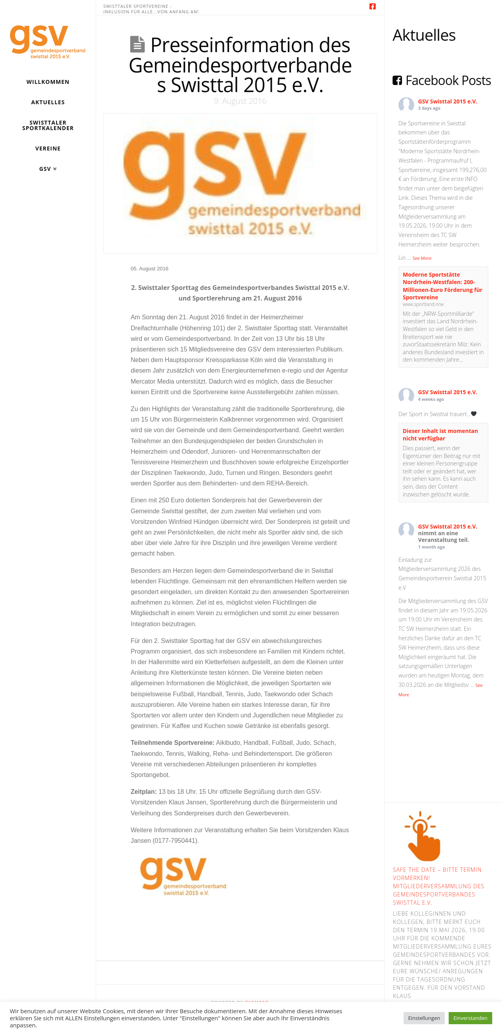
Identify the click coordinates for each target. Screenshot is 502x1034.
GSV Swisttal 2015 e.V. (447, 101)
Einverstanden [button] (470, 1017)
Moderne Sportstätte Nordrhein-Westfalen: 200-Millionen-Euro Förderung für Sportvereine (442, 286)
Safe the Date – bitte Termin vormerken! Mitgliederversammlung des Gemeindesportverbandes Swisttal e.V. (438, 886)
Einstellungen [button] (424, 1017)
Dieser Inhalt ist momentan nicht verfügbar (440, 434)
